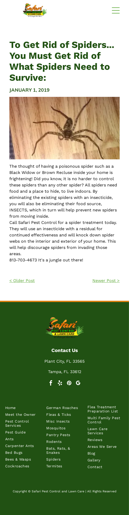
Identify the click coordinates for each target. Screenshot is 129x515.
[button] (116, 10)
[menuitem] (23, 409)
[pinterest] (69, 383)
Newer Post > (106, 280)
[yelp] (60, 383)
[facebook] (51, 383)
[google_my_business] (78, 383)
